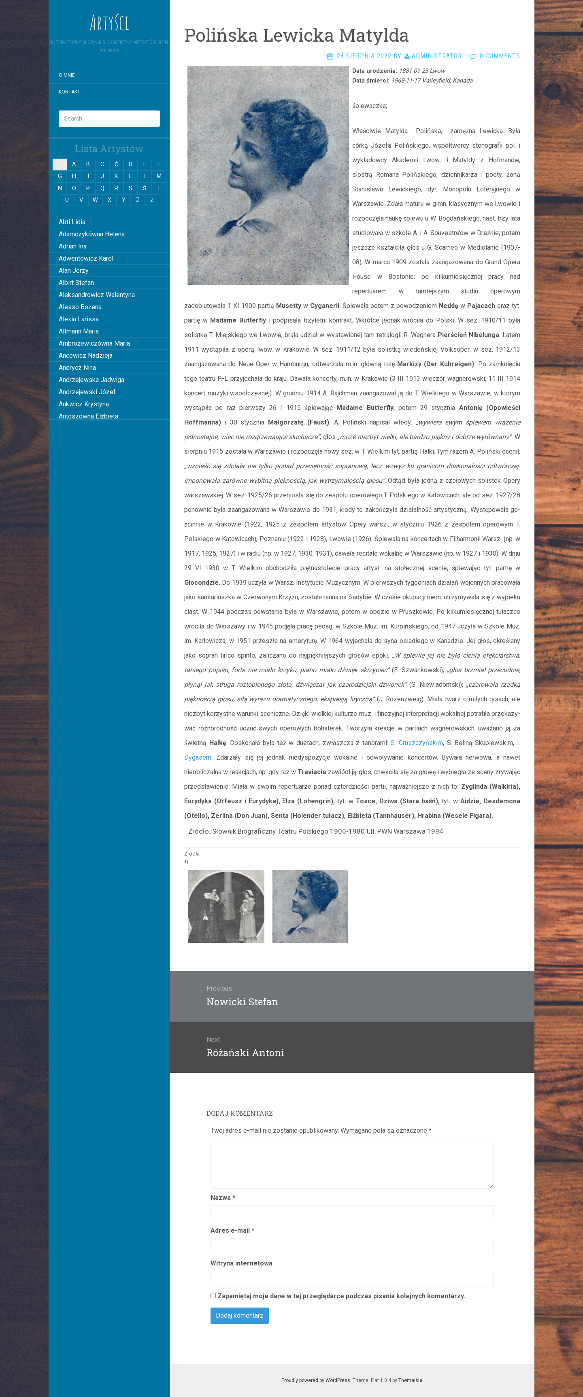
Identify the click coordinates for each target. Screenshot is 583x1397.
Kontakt (69, 92)
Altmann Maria (79, 331)
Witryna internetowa (241, 1263)
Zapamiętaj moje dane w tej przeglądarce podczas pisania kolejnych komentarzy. (341, 1296)
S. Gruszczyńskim (417, 743)
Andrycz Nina (77, 368)
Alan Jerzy (74, 270)
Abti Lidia (72, 222)
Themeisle (410, 1380)
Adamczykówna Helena (92, 234)
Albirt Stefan (76, 283)
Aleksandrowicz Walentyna (97, 295)
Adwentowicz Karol (86, 258)
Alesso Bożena (80, 307)
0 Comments (500, 56)
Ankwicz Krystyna (84, 404)
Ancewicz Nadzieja (86, 355)
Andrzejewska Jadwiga (91, 380)
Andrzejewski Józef (87, 392)
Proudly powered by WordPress (315, 1380)
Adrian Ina (73, 246)
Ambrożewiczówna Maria (94, 343)
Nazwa (223, 1198)
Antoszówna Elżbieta (88, 416)
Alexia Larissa (79, 319)
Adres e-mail (232, 1230)
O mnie (67, 75)
